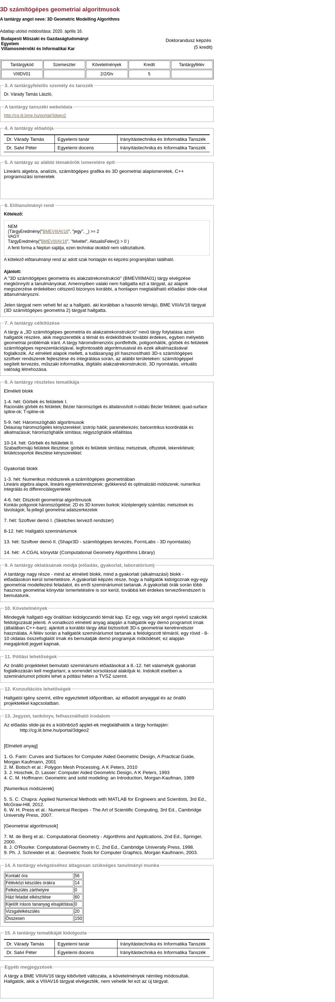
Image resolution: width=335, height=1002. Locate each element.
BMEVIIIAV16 (55, 231)
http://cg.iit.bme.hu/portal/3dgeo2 (35, 115)
